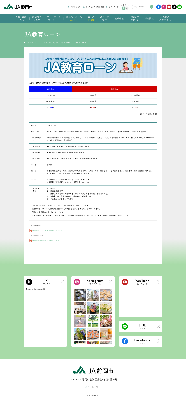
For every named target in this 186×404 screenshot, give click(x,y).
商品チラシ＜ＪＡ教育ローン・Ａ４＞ (47, 230)
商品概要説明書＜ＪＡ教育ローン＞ (46, 240)
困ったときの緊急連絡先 (95, 7)
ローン (69, 42)
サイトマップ (114, 7)
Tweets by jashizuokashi (35, 289)
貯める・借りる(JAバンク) (52, 42)
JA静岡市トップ (32, 42)
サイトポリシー (94, 387)
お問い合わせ (76, 7)
